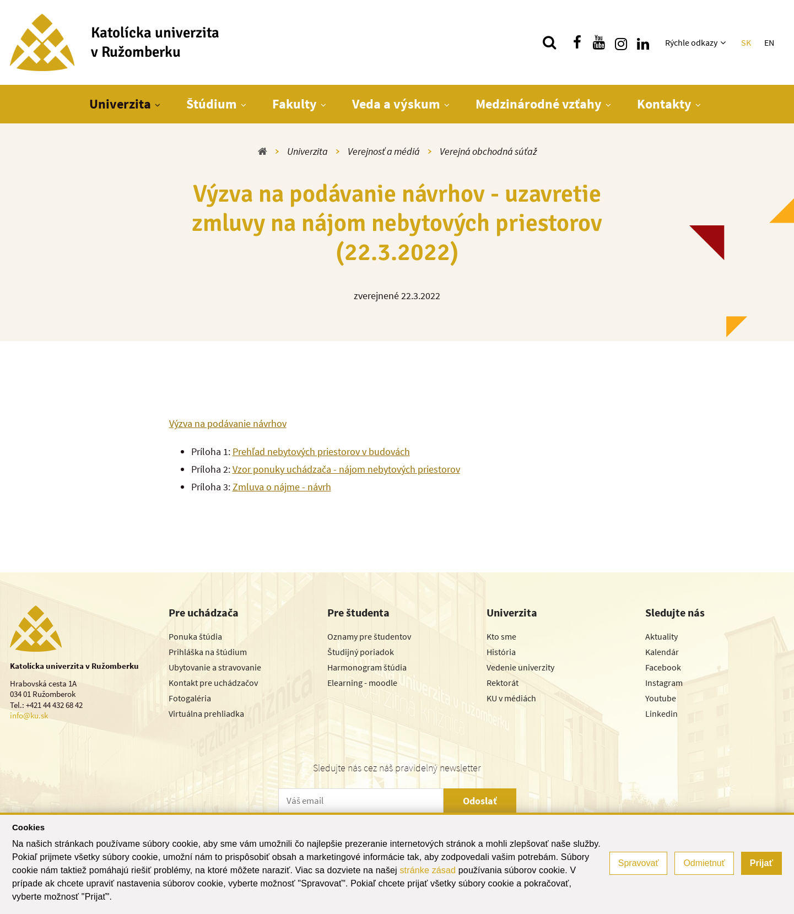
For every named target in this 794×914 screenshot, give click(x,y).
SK (746, 42)
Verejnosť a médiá (384, 151)
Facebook (663, 667)
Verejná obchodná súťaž (488, 151)
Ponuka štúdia (195, 636)
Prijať (761, 863)
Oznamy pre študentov (369, 636)
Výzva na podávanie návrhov (228, 423)
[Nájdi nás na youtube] (599, 42)
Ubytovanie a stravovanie (215, 667)
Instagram (664, 682)
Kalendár (662, 651)
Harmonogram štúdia (367, 667)
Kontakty (664, 103)
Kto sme (501, 636)
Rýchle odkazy (691, 42)
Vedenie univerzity (520, 667)
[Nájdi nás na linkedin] (643, 42)
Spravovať (638, 863)
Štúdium (211, 103)
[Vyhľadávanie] (549, 42)
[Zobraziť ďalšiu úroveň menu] (724, 42)
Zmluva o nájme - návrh (282, 486)
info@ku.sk (29, 715)
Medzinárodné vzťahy (539, 103)
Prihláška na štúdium (208, 651)
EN (769, 42)
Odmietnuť (704, 863)
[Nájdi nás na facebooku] (577, 42)
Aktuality (661, 636)
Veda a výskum (396, 103)
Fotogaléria (190, 698)
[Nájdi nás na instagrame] (621, 42)
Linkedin (661, 713)
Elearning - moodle (362, 682)
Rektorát (502, 682)
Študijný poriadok (360, 651)
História (501, 651)
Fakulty (294, 103)
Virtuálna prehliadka (206, 713)
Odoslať (480, 800)
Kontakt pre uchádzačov (213, 682)
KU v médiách (511, 698)
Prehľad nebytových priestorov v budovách (321, 451)
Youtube (660, 698)
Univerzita (120, 103)
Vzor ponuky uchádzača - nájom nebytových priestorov (346, 469)
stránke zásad (427, 870)
